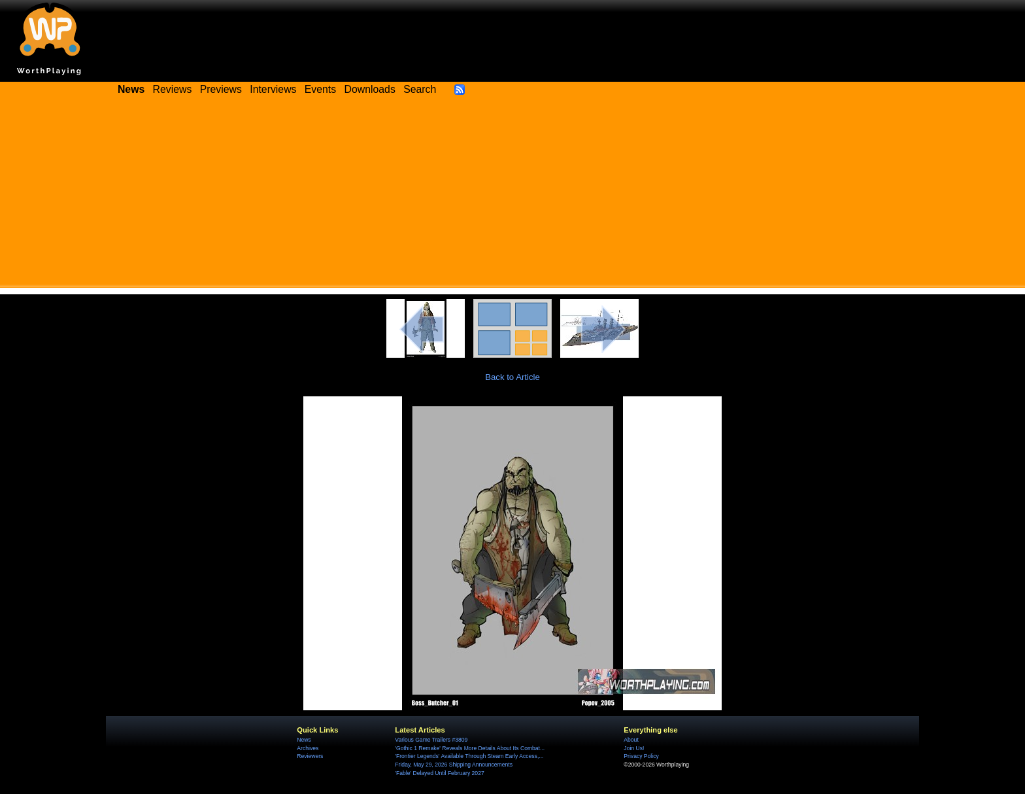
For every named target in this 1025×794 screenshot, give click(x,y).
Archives (307, 748)
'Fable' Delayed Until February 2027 (439, 773)
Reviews (172, 89)
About (631, 739)
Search (419, 89)
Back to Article (512, 377)
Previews (221, 89)
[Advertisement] (512, 196)
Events (320, 89)
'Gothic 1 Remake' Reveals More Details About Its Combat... (470, 748)
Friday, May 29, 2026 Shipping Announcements (453, 764)
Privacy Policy (641, 756)
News (304, 739)
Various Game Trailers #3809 (431, 739)
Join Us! (634, 748)
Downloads (369, 89)
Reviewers (310, 756)
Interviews (273, 89)
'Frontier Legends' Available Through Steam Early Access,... (469, 756)
